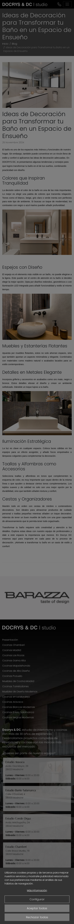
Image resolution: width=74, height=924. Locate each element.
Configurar (37, 899)
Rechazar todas (37, 917)
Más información (37, 890)
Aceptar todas (37, 908)
